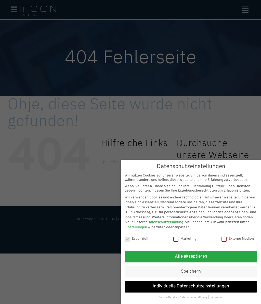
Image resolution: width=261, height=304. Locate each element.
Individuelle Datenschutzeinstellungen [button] (191, 284)
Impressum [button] (216, 295)
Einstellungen (136, 225)
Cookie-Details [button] (168, 295)
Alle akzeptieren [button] (191, 254)
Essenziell (136, 236)
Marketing (185, 236)
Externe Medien (237, 236)
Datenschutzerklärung (165, 220)
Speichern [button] (191, 269)
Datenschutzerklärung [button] (193, 295)
